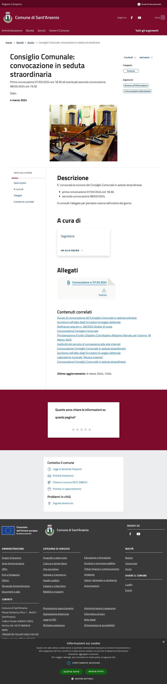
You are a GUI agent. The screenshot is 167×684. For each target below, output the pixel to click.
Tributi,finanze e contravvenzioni (101, 569)
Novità (20, 42)
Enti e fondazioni (11, 575)
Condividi (130, 57)
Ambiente (89, 574)
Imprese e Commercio (54, 575)
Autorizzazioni (91, 586)
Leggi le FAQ (49, 619)
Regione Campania (12, 4)
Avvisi (30, 42)
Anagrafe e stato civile (55, 558)
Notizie (129, 558)
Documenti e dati (11, 592)
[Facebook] (125, 17)
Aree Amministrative (13, 563)
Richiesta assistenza (54, 625)
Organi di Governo (11, 558)
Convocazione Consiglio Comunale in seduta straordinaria (91, 348)
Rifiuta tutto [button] (96, 671)
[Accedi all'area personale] (149, 4)
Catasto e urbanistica (54, 586)
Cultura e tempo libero (55, 563)
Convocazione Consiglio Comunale (77, 331)
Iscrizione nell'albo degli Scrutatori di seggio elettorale (89, 322)
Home (9, 42)
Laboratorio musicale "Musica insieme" (80, 357)
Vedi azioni (147, 57)
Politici (5, 580)
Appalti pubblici (51, 580)
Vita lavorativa (51, 569)
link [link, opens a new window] (113, 657)
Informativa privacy (94, 614)
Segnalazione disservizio (56, 614)
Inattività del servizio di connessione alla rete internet (88, 344)
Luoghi (128, 584)
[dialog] (83, 661)
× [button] (163, 642)
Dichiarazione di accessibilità (99, 625)
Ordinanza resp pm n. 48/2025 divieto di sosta (84, 326)
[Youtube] (133, 17)
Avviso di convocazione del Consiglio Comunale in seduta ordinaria (97, 318)
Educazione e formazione (97, 557)
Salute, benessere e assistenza (100, 580)
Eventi (128, 590)
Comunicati (131, 563)
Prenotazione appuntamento (58, 608)
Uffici (4, 569)
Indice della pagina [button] (23, 172)
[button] (83, 678)
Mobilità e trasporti (53, 592)
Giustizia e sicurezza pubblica (99, 563)
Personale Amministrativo (16, 586)
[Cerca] (161, 17)
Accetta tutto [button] (71, 671)
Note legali (90, 619)
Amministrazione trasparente (100, 608)
